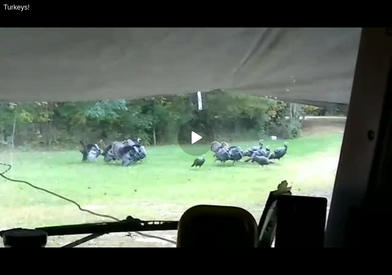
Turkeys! (16, 7)
